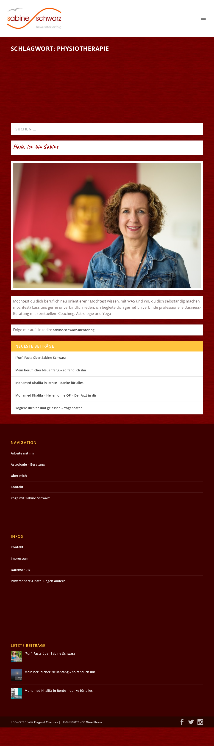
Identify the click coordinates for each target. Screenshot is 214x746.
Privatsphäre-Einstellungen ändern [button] (38, 599)
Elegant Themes (46, 741)
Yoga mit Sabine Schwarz (30, 516)
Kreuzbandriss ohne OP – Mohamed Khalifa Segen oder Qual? (55, 68)
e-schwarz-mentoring (77, 348)
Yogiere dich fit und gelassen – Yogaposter (48, 426)
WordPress (94, 741)
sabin (57, 348)
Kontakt (17, 505)
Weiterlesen (28, 121)
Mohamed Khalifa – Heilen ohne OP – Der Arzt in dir (55, 414)
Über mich (19, 494)
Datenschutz (21, 588)
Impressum (19, 577)
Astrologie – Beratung (28, 483)
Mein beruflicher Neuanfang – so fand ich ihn (50, 389)
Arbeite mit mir (23, 472)
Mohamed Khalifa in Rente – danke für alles (49, 401)
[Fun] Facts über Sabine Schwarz (40, 376)
